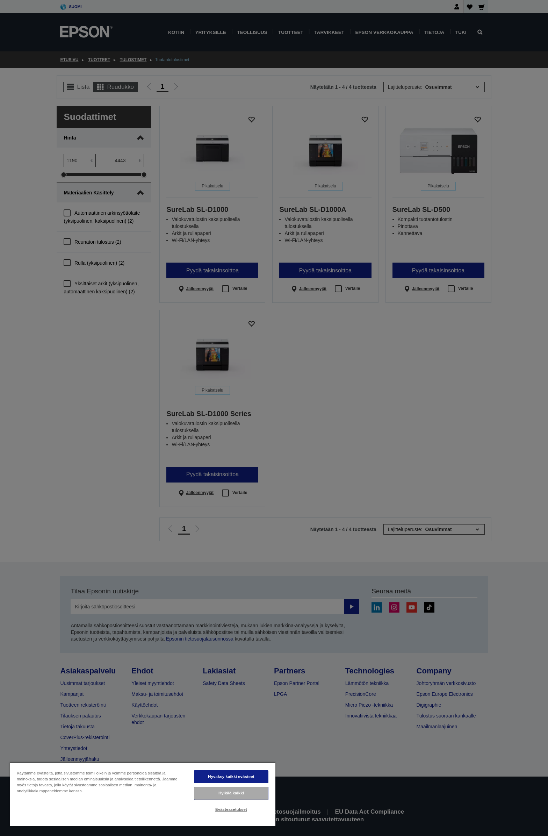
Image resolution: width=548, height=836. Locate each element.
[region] (142, 794)
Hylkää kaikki (231, 793)
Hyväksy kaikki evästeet (231, 776)
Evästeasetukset (231, 809)
